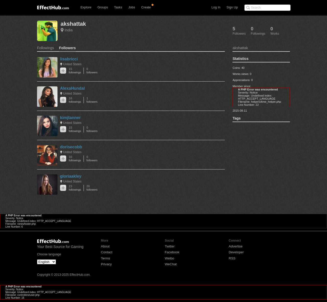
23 (75, 188)
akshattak (73, 24)
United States (72, 64)
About (105, 246)
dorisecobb (71, 147)
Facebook (172, 252)
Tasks (118, 7)
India (69, 30)
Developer (236, 252)
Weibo (169, 258)
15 (75, 71)
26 (91, 188)
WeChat (171, 264)
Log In (216, 7)
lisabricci (69, 59)
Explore (85, 7)
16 (75, 100)
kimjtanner (70, 117)
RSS (232, 258)
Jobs (131, 7)
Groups (102, 7)
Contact (106, 252)
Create (146, 7)
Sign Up (232, 7)
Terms (105, 258)
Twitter (169, 246)
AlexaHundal (72, 88)
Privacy (106, 264)
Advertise (235, 246)
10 (75, 158)
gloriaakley (70, 176)
